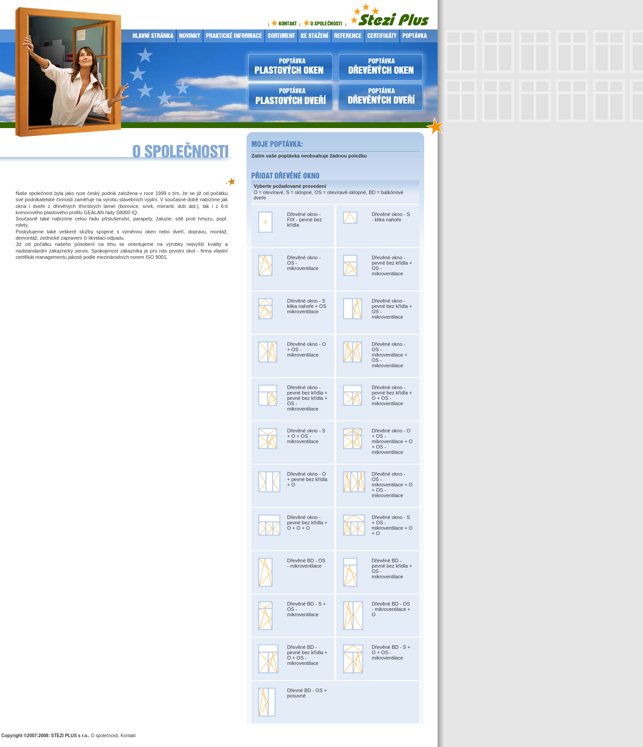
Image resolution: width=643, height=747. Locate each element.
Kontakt (128, 735)
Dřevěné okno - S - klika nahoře (391, 217)
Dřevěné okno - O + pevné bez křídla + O (307, 479)
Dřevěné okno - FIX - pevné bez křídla (304, 220)
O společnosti (104, 735)
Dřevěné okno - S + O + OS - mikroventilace (306, 436)
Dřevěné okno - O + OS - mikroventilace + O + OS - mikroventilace (392, 441)
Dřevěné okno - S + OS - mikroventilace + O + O (392, 525)
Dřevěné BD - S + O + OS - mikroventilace (391, 652)
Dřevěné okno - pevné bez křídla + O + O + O (307, 523)
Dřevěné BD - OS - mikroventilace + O (391, 609)
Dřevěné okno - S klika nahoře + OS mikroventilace (306, 306)
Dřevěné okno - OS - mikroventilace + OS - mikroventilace (390, 354)
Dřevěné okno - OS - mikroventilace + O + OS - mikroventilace (392, 484)
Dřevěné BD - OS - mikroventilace (306, 563)
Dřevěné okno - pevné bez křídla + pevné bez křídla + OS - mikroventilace (307, 398)
